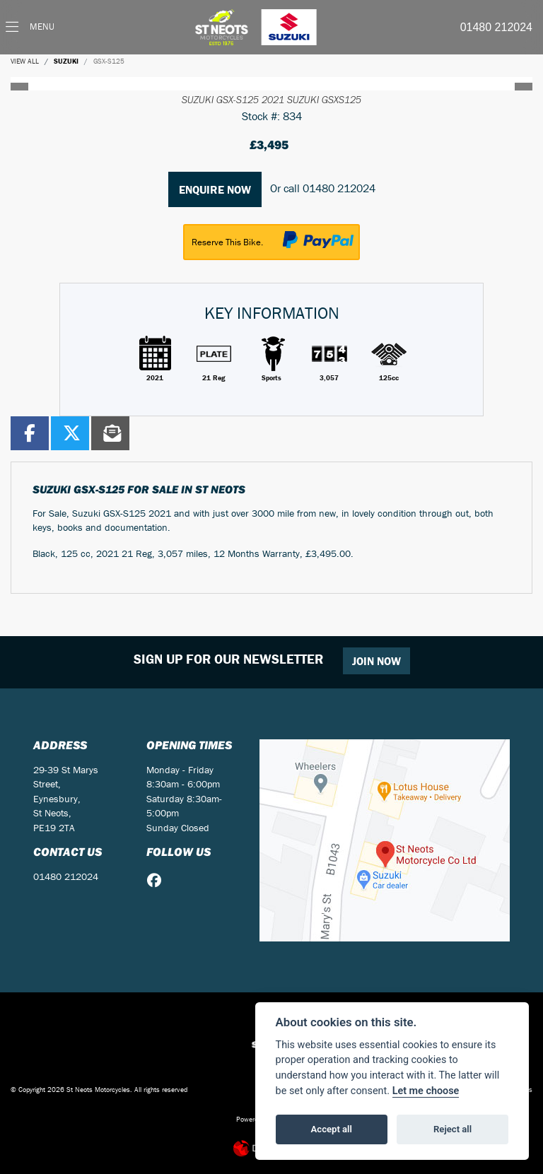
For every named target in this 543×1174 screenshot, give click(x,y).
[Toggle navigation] (30, 27)
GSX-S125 (108, 61)
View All (25, 61)
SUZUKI (66, 61)
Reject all (452, 1129)
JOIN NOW (376, 661)
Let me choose (426, 1091)
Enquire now (215, 189)
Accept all (331, 1129)
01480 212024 (496, 27)
